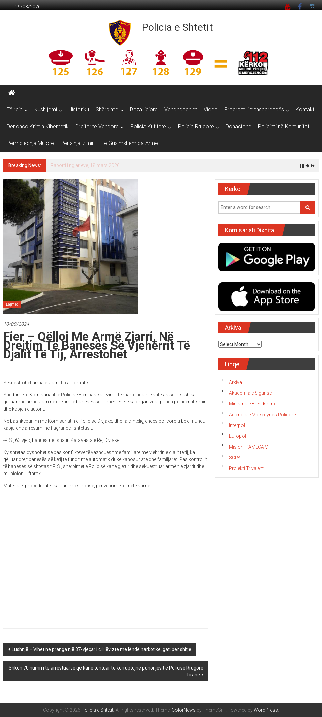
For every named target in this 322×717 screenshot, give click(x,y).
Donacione (238, 126)
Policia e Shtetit (177, 27)
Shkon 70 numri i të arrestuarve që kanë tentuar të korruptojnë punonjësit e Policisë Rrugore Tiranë (106, 671)
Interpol (237, 425)
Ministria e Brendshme (252, 403)
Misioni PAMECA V (248, 447)
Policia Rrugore (196, 126)
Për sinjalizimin (78, 143)
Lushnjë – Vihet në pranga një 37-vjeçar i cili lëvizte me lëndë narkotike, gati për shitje (101, 649)
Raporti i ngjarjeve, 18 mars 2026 (85, 165)
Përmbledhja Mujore (30, 143)
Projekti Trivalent (246, 468)
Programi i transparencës (254, 109)
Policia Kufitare (148, 126)
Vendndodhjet (180, 109)
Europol (237, 436)
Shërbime (107, 109)
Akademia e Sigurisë (250, 393)
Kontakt (305, 109)
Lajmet (12, 304)
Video (211, 109)
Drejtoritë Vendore (97, 126)
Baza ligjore (144, 109)
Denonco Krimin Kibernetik (38, 126)
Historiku (79, 109)
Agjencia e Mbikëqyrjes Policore (262, 414)
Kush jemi (45, 109)
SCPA (235, 457)
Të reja (15, 109)
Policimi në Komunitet (283, 126)
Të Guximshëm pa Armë (129, 143)
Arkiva (235, 382)
